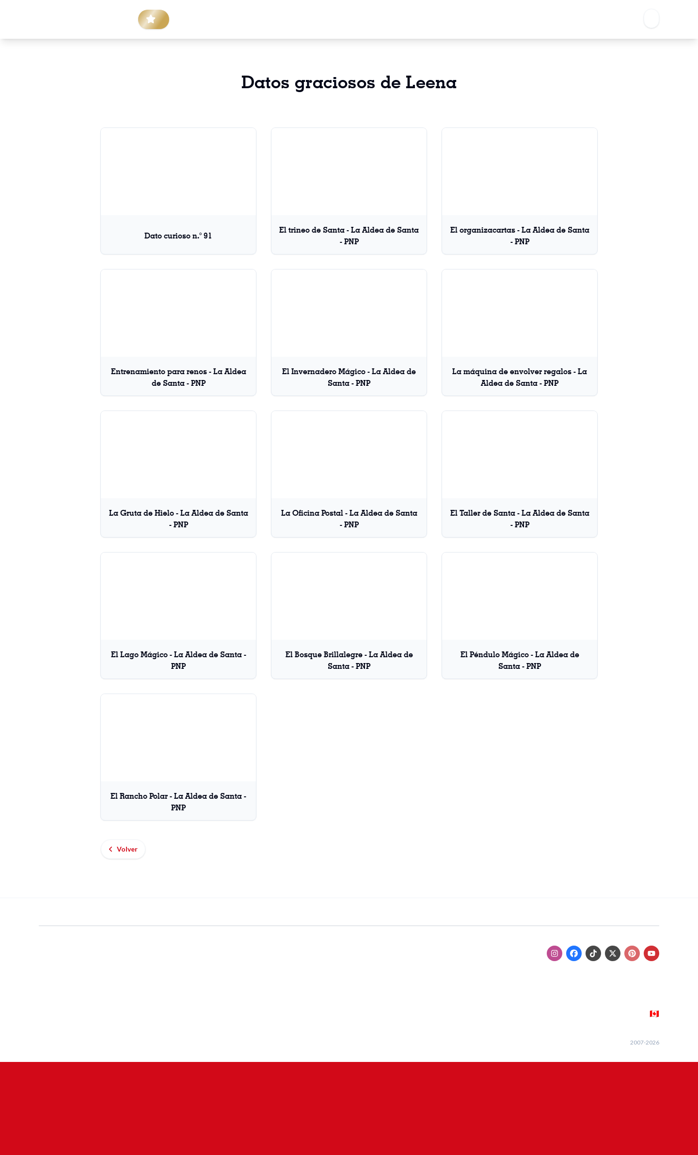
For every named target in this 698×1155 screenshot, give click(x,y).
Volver (123, 849)
